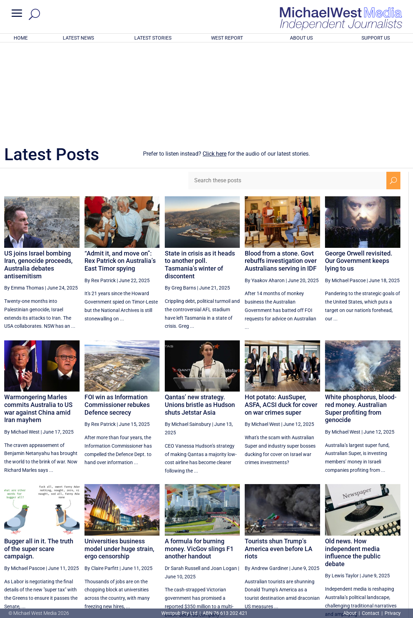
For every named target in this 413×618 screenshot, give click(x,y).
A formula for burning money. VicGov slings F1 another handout (199, 457)
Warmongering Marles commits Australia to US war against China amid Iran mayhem (38, 316)
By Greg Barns (180, 196)
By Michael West (22, 340)
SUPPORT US (375, 38)
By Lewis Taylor (342, 484)
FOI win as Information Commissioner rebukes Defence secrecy (117, 312)
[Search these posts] (287, 88)
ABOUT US (301, 38)
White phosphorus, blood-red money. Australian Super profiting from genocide (361, 316)
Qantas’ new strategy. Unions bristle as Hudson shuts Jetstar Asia (200, 312)
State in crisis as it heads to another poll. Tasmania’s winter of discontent (200, 173)
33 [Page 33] (359, 550)
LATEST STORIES (152, 38)
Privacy (393, 613)
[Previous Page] (290, 550)
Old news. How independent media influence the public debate (352, 461)
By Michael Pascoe (345, 188)
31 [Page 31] (324, 550)
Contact (370, 613)
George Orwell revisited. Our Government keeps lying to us (358, 169)
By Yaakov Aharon (265, 188)
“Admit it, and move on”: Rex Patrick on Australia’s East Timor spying (120, 169)
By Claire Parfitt (101, 476)
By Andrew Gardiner (266, 476)
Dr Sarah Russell (182, 476)
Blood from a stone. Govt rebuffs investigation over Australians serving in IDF (281, 169)
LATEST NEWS (78, 38)
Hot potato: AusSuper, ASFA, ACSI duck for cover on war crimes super (281, 312)
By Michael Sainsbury (188, 332)
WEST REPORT (227, 38)
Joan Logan (224, 476)
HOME (21, 38)
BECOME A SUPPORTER (377, 574)
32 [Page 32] (342, 550)
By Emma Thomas (24, 196)
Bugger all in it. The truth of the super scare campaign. (38, 457)
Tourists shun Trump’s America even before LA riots (278, 457)
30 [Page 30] (306, 550)
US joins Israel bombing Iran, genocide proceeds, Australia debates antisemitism (38, 173)
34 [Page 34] (377, 550)
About (350, 613)
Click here (214, 62)
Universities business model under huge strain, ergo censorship (119, 457)
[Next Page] (393, 550)
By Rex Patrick (100, 188)
